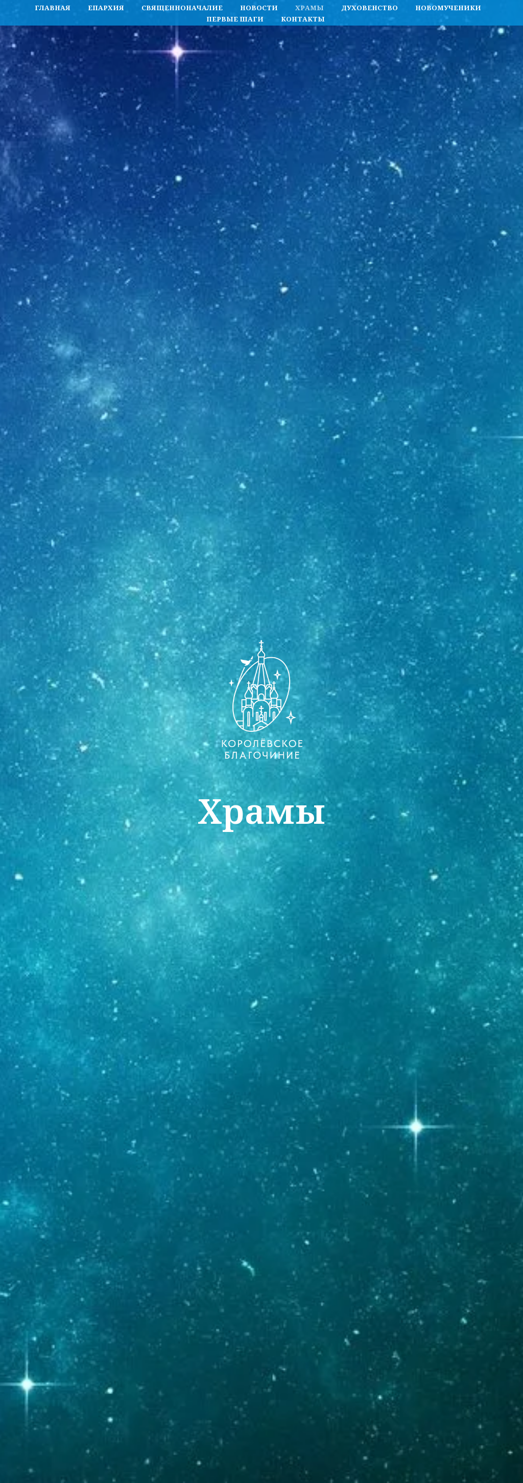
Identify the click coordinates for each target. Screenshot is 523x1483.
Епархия (106, 7)
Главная (52, 7)
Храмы (309, 7)
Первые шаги (235, 19)
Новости (259, 7)
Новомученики (448, 7)
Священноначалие (182, 7)
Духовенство (369, 7)
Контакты (303, 19)
